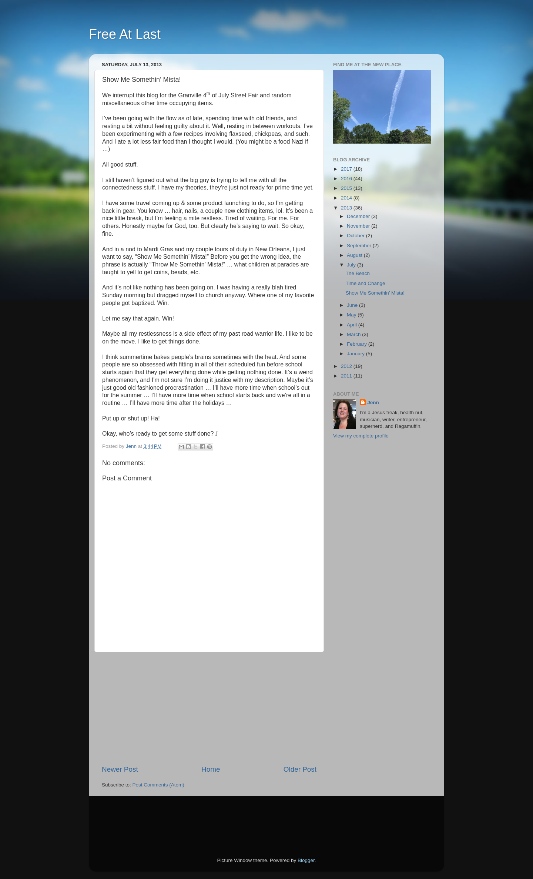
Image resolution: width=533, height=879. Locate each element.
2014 (347, 198)
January (356, 353)
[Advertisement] (209, 708)
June (353, 305)
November (359, 226)
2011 (347, 376)
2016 (347, 178)
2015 (347, 188)
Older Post (300, 769)
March (354, 334)
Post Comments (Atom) (158, 785)
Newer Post (120, 769)
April (352, 325)
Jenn (373, 402)
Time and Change (365, 283)
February (357, 344)
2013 (347, 208)
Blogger (306, 860)
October (356, 235)
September (360, 245)
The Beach (358, 273)
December (359, 216)
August (355, 255)
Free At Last (125, 34)
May (352, 315)
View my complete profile (361, 436)
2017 (347, 169)
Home (210, 769)
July (352, 265)
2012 (347, 366)
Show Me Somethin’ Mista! (375, 293)
